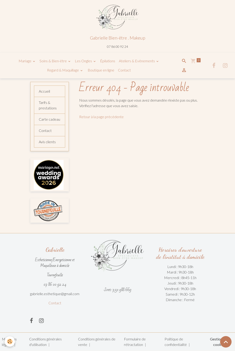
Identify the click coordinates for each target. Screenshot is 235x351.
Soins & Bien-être (53, 61)
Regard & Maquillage (63, 70)
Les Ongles (84, 61)
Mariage (25, 61)
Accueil (44, 91)
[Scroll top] (226, 342)
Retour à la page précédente (101, 116)
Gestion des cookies (219, 342)
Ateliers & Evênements (137, 61)
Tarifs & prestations (48, 105)
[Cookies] (10, 341)
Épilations (107, 61)
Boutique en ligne (100, 70)
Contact (124, 70)
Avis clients (47, 142)
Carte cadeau (49, 119)
